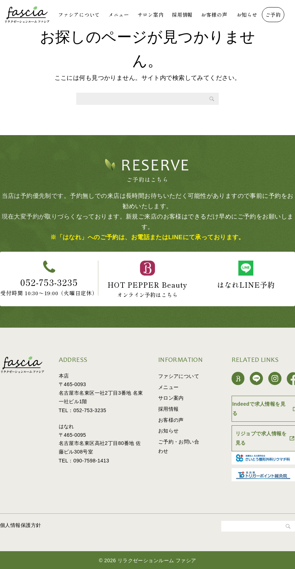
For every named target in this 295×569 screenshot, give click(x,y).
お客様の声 (214, 14)
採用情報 (182, 14)
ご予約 (273, 14)
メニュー (118, 14)
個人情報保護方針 (20, 524)
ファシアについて (79, 14)
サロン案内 (151, 14)
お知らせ (247, 14)
